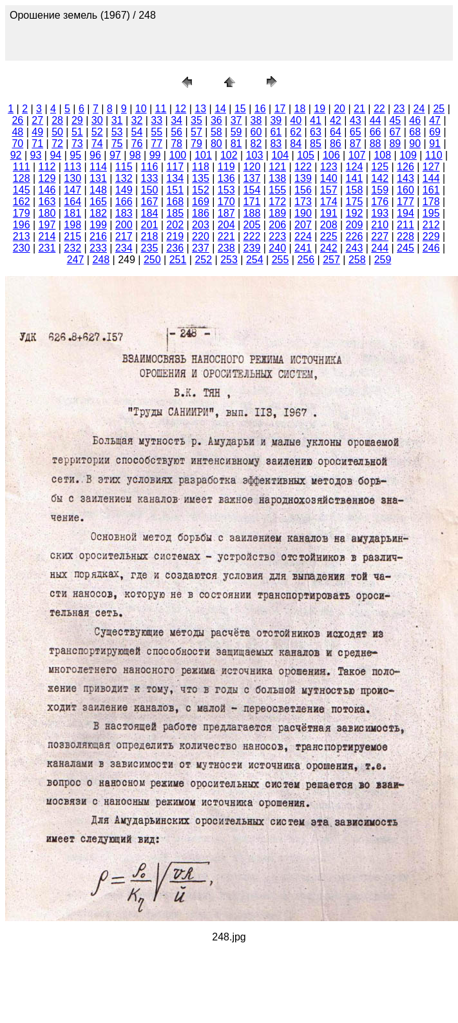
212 (431, 224)
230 (21, 248)
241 (303, 248)
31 (117, 120)
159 (379, 189)
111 (21, 166)
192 (354, 213)
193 (379, 213)
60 (256, 131)
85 (315, 143)
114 (98, 166)
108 (382, 155)
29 (77, 120)
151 (175, 189)
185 (175, 213)
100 (177, 155)
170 (226, 201)
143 (405, 178)
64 (335, 131)
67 (395, 131)
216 (98, 236)
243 (354, 248)
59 (236, 131)
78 (176, 143)
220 (200, 236)
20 (339, 108)
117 (175, 166)
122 (303, 166)
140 (329, 178)
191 (329, 213)
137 (252, 178)
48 (17, 131)
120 (252, 166)
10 (141, 108)
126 (405, 166)
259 (383, 259)
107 (357, 155)
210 (379, 224)
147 (72, 189)
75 (117, 143)
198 (72, 224)
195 (431, 213)
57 (196, 131)
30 (97, 120)
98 (135, 155)
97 (115, 155)
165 (98, 201)
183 (124, 213)
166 (124, 201)
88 (375, 143)
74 (97, 143)
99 (155, 155)
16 (260, 108)
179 (21, 213)
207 (303, 224)
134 (175, 178)
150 (149, 189)
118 (200, 166)
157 (329, 189)
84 (295, 143)
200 (124, 224)
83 (275, 143)
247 (75, 259)
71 (37, 143)
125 (379, 166)
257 (331, 259)
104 (280, 155)
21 (359, 108)
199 (98, 224)
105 (305, 155)
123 (329, 166)
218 (149, 236)
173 (303, 201)
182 (98, 213)
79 (196, 143)
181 (72, 213)
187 (226, 213)
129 (47, 178)
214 (47, 236)
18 (300, 108)
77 (156, 143)
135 (200, 178)
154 (252, 189)
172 (277, 201)
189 (277, 213)
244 (379, 248)
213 (21, 236)
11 (161, 108)
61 (275, 131)
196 (21, 224)
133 (149, 178)
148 (98, 189)
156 (303, 189)
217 (124, 236)
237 (200, 248)
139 (303, 178)
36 (216, 120)
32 (137, 120)
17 (280, 108)
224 (303, 236)
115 (124, 166)
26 (17, 120)
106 (331, 155)
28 (57, 120)
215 (72, 236)
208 (329, 224)
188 (252, 213)
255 (280, 259)
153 (226, 189)
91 (435, 143)
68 (415, 131)
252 (203, 259)
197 (47, 224)
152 (200, 189)
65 (355, 131)
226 (354, 236)
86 (335, 143)
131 (98, 178)
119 (226, 166)
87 (355, 143)
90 (415, 143)
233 (98, 248)
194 (405, 213)
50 (57, 131)
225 (329, 236)
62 (295, 131)
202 (175, 224)
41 (315, 120)
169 (200, 201)
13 (200, 108)
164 (72, 201)
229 (431, 236)
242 (329, 248)
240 (277, 248)
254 (254, 259)
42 (335, 120)
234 (124, 248)
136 (226, 178)
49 (37, 131)
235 (149, 248)
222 (252, 236)
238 (226, 248)
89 (395, 143)
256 (305, 259)
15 (240, 108)
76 (137, 143)
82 (256, 143)
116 (149, 166)
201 (149, 224)
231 (47, 248)
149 (124, 189)
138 (277, 178)
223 (277, 236)
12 (180, 108)
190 (303, 213)
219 (175, 236)
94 (55, 155)
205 (252, 224)
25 (438, 108)
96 (95, 155)
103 (254, 155)
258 (357, 259)
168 (175, 201)
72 (57, 143)
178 (431, 201)
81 (236, 143)
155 (277, 189)
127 (431, 166)
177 (405, 201)
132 (124, 178)
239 (252, 248)
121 (277, 166)
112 (47, 166)
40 (295, 120)
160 (405, 189)
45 (395, 120)
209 (354, 224)
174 (329, 201)
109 (408, 155)
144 (431, 178)
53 (117, 131)
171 (252, 201)
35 (196, 120)
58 (216, 131)
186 (200, 213)
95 (75, 155)
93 (36, 155)
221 (226, 236)
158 (354, 189)
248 (101, 259)
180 (47, 213)
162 (21, 201)
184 (149, 213)
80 (216, 143)
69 (435, 131)
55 (156, 131)
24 (419, 108)
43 (355, 120)
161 (431, 189)
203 (200, 224)
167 (149, 201)
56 (176, 131)
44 (375, 120)
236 (175, 248)
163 (47, 201)
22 (379, 108)
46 (415, 120)
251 (178, 259)
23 (399, 108)
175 (354, 201)
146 (47, 189)
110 (434, 155)
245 (405, 248)
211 (405, 224)
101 (203, 155)
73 (77, 143)
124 (354, 166)
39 (275, 120)
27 (37, 120)
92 (16, 155)
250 (152, 259)
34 (176, 120)
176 (379, 201)
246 (431, 248)
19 (319, 108)
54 (137, 131)
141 (354, 178)
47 (435, 120)
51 (77, 131)
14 (220, 108)
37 (236, 120)
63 (315, 131)
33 (156, 120)
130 (72, 178)
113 (72, 166)
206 (277, 224)
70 (17, 143)
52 (97, 131)
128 (21, 178)
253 (229, 259)
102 (229, 155)
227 (379, 236)
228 (405, 236)
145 (21, 189)
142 (379, 178)
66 (375, 131)
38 (256, 120)
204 (226, 224)
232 (72, 248)
